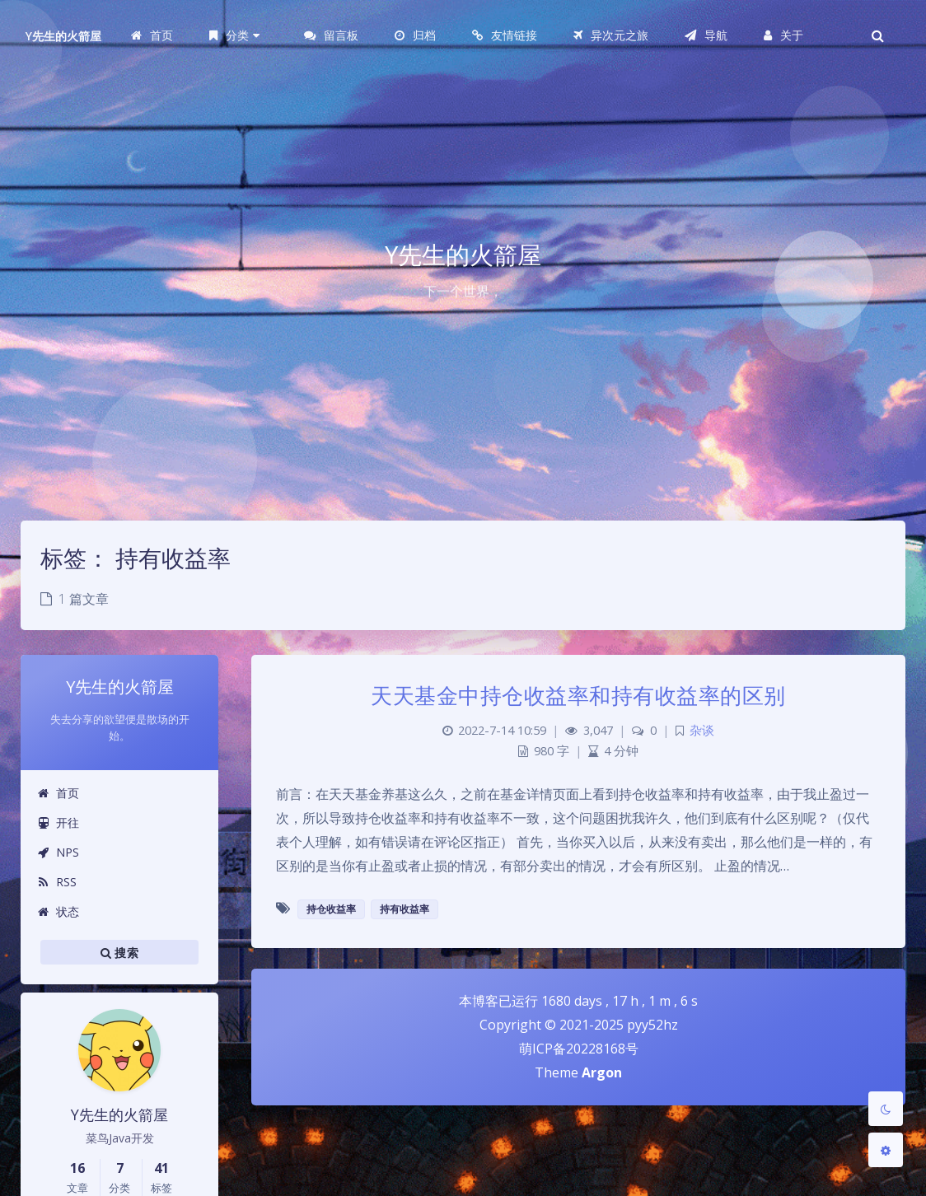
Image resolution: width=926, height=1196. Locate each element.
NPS (58, 852)
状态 (58, 911)
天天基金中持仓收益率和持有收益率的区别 (578, 695)
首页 (58, 793)
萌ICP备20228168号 (578, 1048)
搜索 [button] (119, 952)
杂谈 (702, 730)
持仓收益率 (331, 909)
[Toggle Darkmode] (885, 1108)
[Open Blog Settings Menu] (885, 1150)
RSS (57, 882)
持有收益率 (404, 909)
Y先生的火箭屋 (63, 36)
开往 (58, 822)
